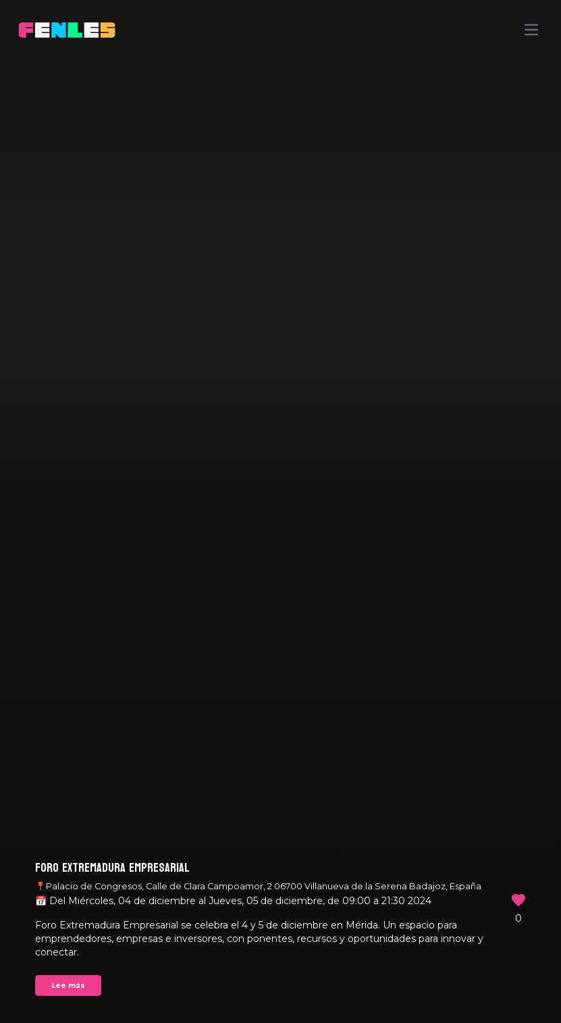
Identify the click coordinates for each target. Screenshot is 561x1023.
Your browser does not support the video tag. (280, 511)
